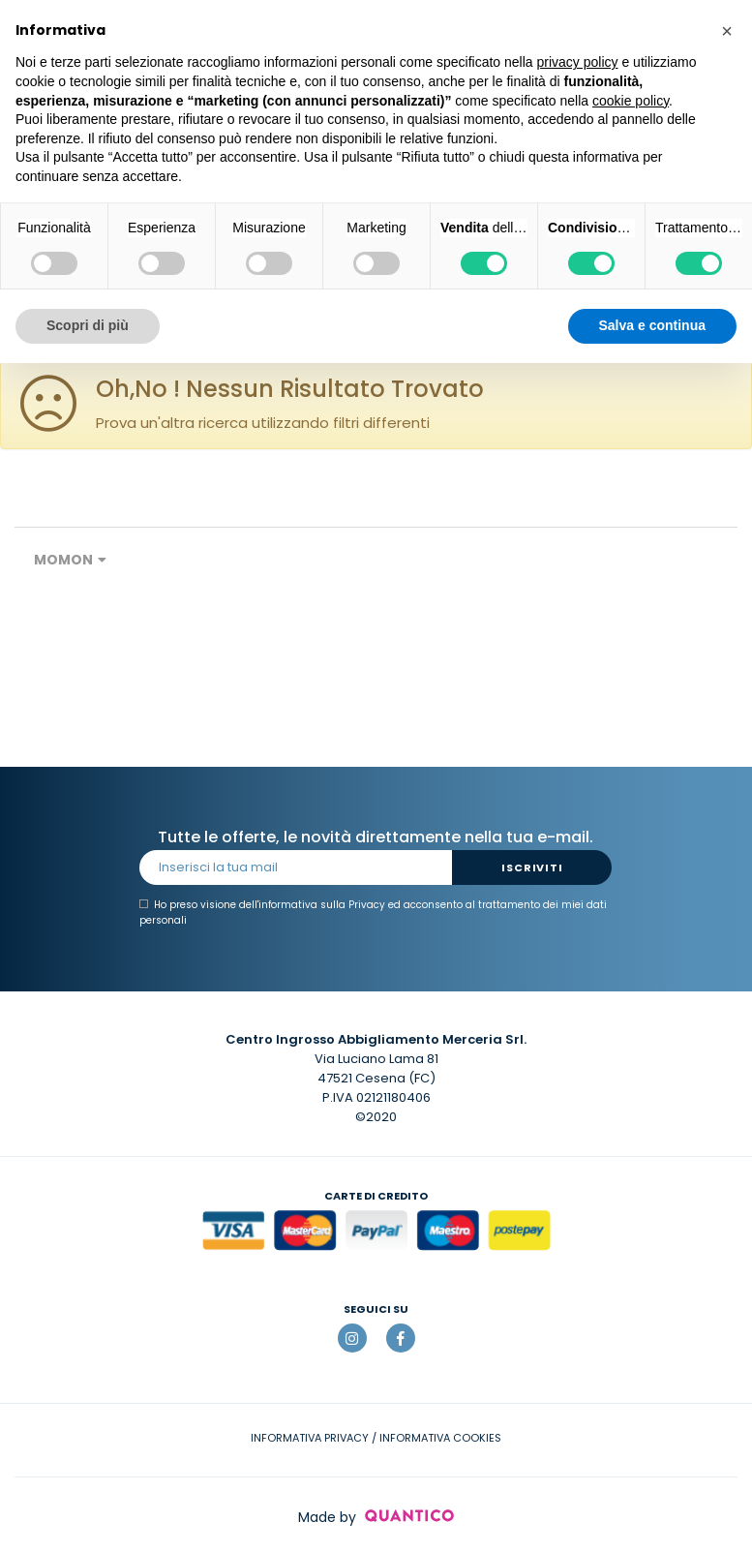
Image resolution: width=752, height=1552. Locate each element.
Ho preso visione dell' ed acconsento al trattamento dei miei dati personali (373, 913)
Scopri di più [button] (87, 325)
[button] (726, 30)
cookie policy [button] (630, 100)
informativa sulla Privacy (321, 905)
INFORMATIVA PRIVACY (310, 1437)
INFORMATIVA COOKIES (440, 1437)
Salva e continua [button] (652, 325)
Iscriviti (531, 867)
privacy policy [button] (577, 62)
